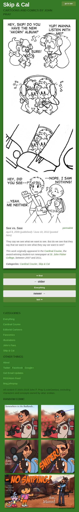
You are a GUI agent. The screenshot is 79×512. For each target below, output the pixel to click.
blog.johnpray (10, 383)
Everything (39, 287)
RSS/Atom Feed (11, 378)
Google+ (29, 367)
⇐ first (39, 275)
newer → (39, 293)
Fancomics (9, 334)
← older (39, 281)
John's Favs (9, 345)
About (6, 362)
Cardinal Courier (53, 251)
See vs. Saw (14, 228)
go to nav (69, 3)
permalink (68, 228)
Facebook (17, 367)
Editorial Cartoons (12, 329)
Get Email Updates (13, 373)
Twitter (6, 367)
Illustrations (9, 340)
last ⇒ (39, 299)
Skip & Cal (16, 4)
